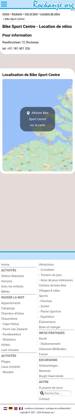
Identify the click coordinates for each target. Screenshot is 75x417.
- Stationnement (49, 344)
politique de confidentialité (58, 408)
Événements (47, 322)
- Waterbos (8, 339)
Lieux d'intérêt (10, 367)
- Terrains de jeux (50, 275)
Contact (44, 399)
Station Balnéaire (12, 276)
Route (43, 338)
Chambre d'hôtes (12, 313)
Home (5, 264)
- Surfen (44, 306)
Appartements (10, 303)
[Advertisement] (37, 61)
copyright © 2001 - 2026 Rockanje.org (36, 412)
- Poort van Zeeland (14, 329)
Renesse (45, 371)
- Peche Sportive (50, 311)
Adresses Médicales (52, 349)
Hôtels (5, 345)
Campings (8, 308)
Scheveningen (48, 365)
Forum (43, 354)
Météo (5, 291)
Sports (43, 296)
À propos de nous (51, 388)
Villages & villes (49, 290)
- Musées (7, 372)
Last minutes (10, 350)
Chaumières (9, 319)
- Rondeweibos (11, 334)
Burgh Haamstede (51, 376)
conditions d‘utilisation (34, 408)
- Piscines (45, 301)
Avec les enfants (12, 286)
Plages (5, 361)
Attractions (46, 264)
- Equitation (46, 317)
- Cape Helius (10, 324)
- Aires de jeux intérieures (56, 280)
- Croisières (46, 270)
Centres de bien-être (52, 285)
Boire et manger (49, 327)
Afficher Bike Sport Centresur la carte (38, 119)
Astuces (6, 281)
